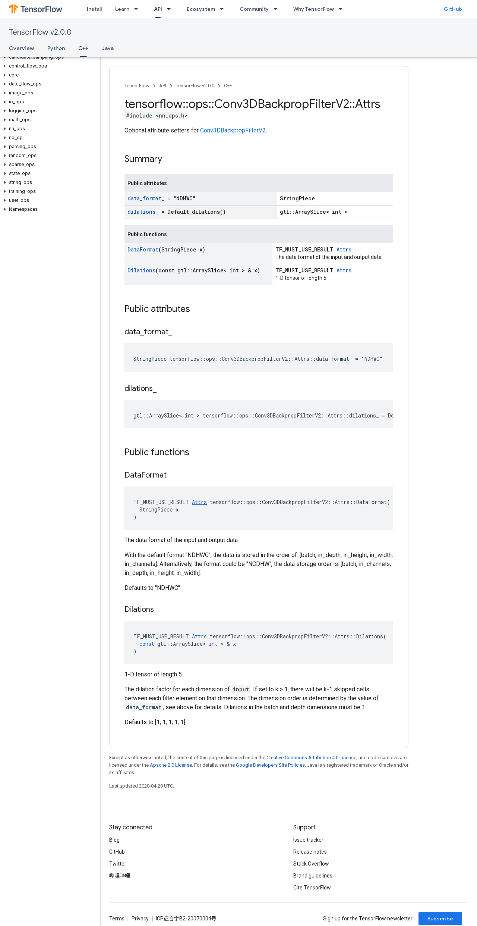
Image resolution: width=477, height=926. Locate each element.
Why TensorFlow (313, 9)
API (162, 85)
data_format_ (145, 198)
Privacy (140, 919)
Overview (21, 48)
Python (56, 48)
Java (108, 48)
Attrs (344, 249)
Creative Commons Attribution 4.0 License (311, 757)
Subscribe (440, 918)
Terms (116, 919)
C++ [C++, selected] (83, 48)
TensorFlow (136, 85)
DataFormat (142, 249)
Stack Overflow (311, 864)
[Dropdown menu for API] (171, 9)
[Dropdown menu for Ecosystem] (224, 9)
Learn (122, 9)
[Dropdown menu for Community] (278, 9)
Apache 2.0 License (171, 765)
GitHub (453, 9)
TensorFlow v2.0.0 (40, 32)
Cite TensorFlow (312, 888)
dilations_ (142, 211)
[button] (48, 57)
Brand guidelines (312, 876)
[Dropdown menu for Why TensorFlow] (343, 9)
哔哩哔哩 (119, 876)
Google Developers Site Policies (270, 765)
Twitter (117, 864)
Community (254, 9)
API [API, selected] (158, 9)
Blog (114, 840)
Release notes (310, 852)
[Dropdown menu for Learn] (138, 9)
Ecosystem (201, 9)
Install (94, 9)
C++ (228, 85)
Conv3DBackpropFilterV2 (233, 130)
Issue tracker (308, 840)
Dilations (141, 270)
